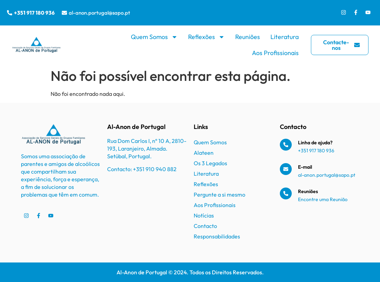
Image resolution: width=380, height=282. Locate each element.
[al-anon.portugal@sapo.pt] (64, 12)
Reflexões (206, 37)
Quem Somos (154, 37)
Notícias (204, 215)
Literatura (284, 37)
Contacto (205, 225)
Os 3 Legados (210, 163)
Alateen (204, 152)
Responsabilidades (217, 236)
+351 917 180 (312, 150)
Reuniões (247, 37)
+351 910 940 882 (155, 169)
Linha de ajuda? (315, 142)
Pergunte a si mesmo (219, 194)
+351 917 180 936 (34, 12)
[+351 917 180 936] (9, 12)
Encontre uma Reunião (323, 199)
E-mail (305, 167)
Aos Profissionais (275, 53)
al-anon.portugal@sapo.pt (99, 12)
